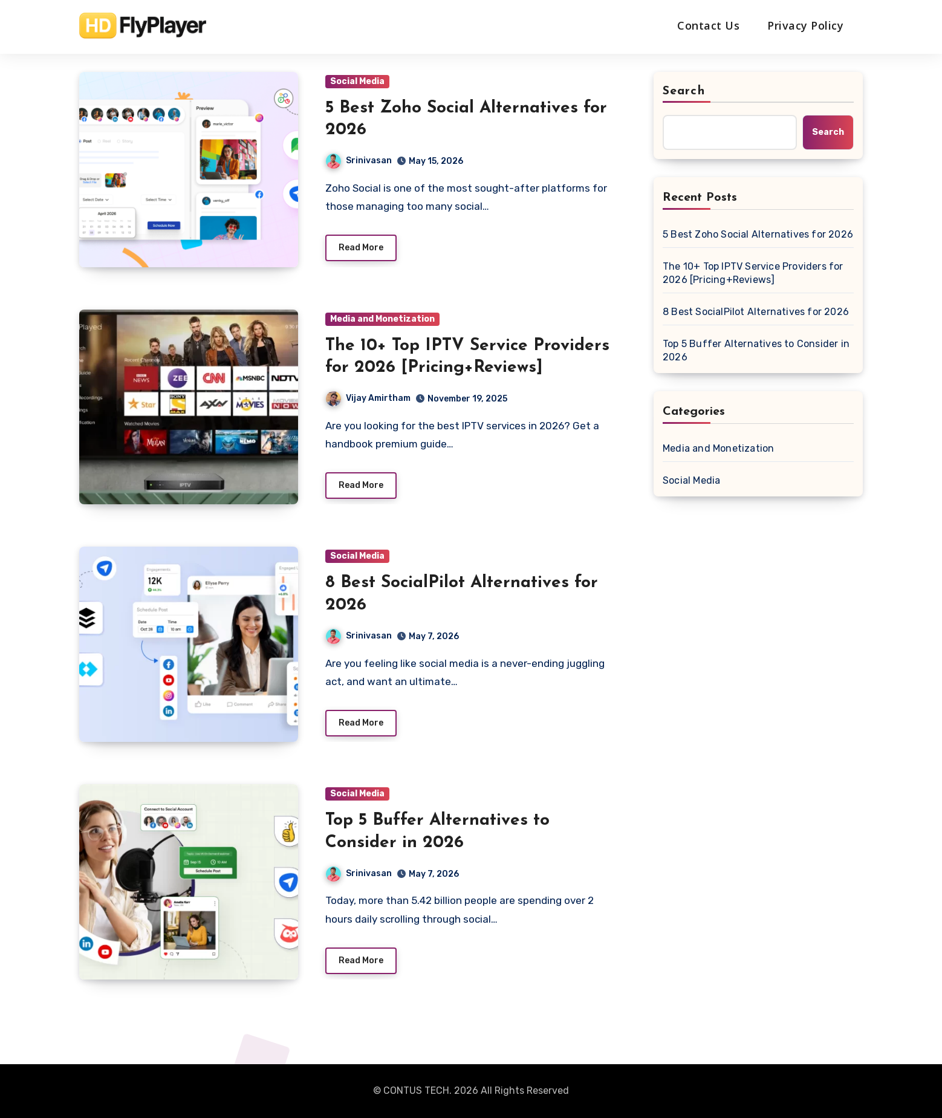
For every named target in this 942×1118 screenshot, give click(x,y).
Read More (361, 247)
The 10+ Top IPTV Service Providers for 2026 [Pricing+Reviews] (753, 273)
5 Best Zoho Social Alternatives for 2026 (758, 234)
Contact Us (708, 26)
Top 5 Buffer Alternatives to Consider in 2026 (756, 350)
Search (684, 91)
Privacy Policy (805, 26)
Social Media (357, 81)
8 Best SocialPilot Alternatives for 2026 (756, 311)
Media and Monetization (382, 319)
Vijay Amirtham (368, 398)
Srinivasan (359, 160)
